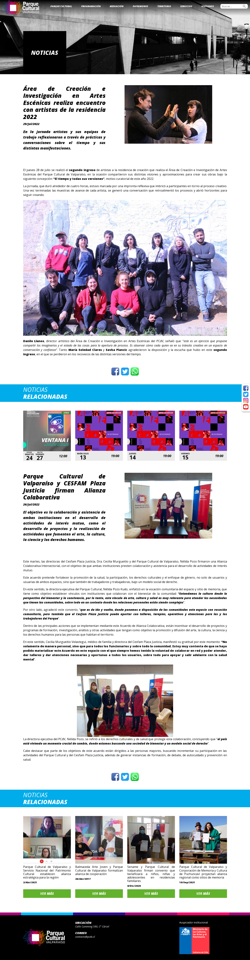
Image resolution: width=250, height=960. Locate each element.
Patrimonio (140, 6)
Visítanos (207, 6)
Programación (91, 6)
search (244, 6)
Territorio (164, 6)
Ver (47, 893)
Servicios (186, 6)
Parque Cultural (61, 6)
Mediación (116, 6)
